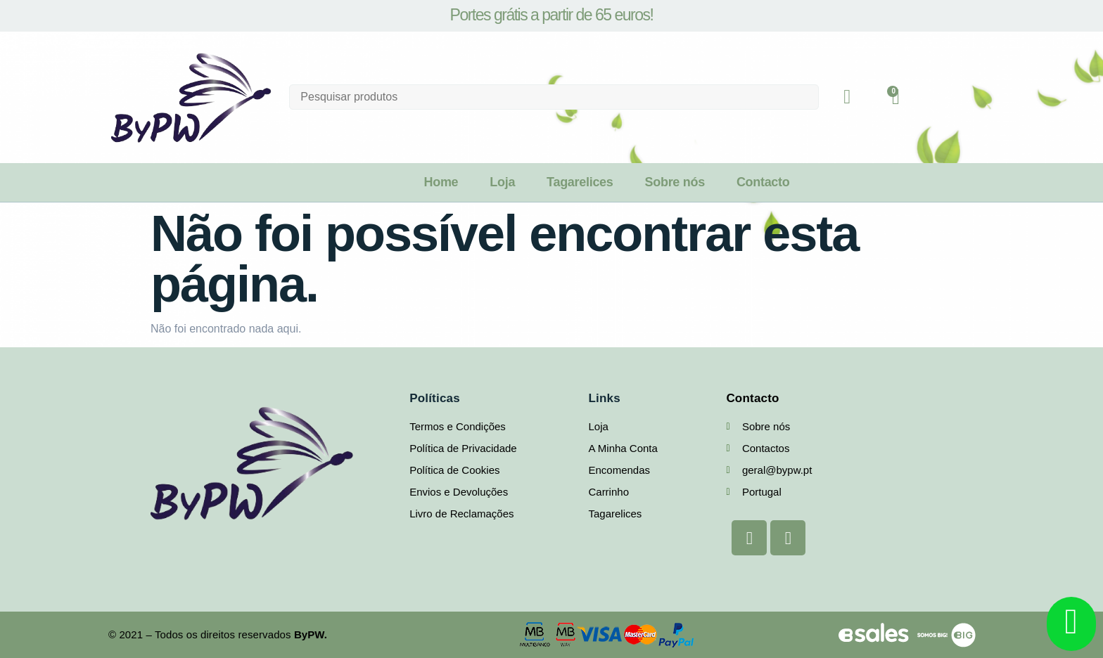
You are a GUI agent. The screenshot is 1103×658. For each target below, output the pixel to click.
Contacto (763, 182)
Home (440, 182)
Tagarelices (580, 182)
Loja (502, 182)
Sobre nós (675, 182)
